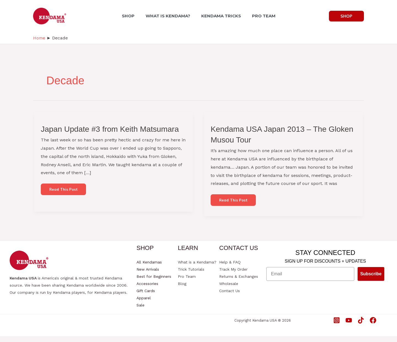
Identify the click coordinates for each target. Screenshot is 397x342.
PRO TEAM (260, 15)
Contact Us (229, 296)
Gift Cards (145, 296)
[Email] (310, 280)
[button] (346, 16)
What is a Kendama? (197, 268)
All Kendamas (149, 268)
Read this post (65, 202)
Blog (182, 289)
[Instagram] (336, 325)
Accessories (147, 289)
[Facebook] (373, 325)
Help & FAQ (230, 268)
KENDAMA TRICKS (220, 15)
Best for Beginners (153, 282)
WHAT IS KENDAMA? (169, 15)
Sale (140, 311)
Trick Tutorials (191, 275)
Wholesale (228, 289)
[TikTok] (361, 325)
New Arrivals (147, 275)
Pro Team (187, 282)
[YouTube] (348, 325)
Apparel (143, 303)
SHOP (131, 15)
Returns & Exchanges (238, 282)
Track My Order (233, 275)
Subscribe (371, 279)
